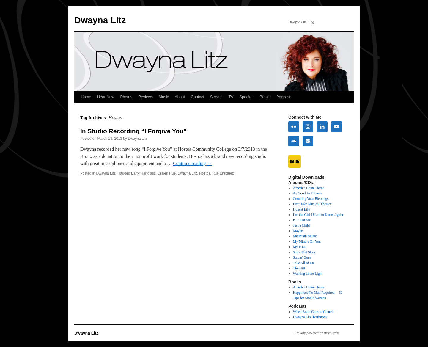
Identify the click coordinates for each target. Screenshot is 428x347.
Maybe (298, 231)
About (180, 97)
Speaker (246, 97)
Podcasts (284, 97)
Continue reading (192, 163)
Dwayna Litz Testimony (310, 317)
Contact (197, 97)
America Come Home (308, 188)
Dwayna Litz (100, 20)
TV (231, 97)
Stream (216, 97)
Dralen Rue (167, 173)
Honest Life (301, 209)
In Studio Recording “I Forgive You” (133, 131)
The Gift (299, 268)
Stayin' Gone (302, 257)
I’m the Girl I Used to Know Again (318, 215)
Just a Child (301, 225)
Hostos (204, 173)
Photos (126, 97)
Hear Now (105, 97)
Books (265, 97)
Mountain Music (305, 236)
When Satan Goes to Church (313, 312)
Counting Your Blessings (311, 199)
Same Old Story (304, 252)
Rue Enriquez (223, 173)
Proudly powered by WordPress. (317, 333)
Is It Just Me (302, 220)
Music (164, 97)
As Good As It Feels (307, 193)
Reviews (145, 97)
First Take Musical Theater (312, 204)
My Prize (299, 247)
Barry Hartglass (143, 173)
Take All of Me (304, 263)
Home (86, 97)
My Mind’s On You (307, 241)
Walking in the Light (307, 273)
